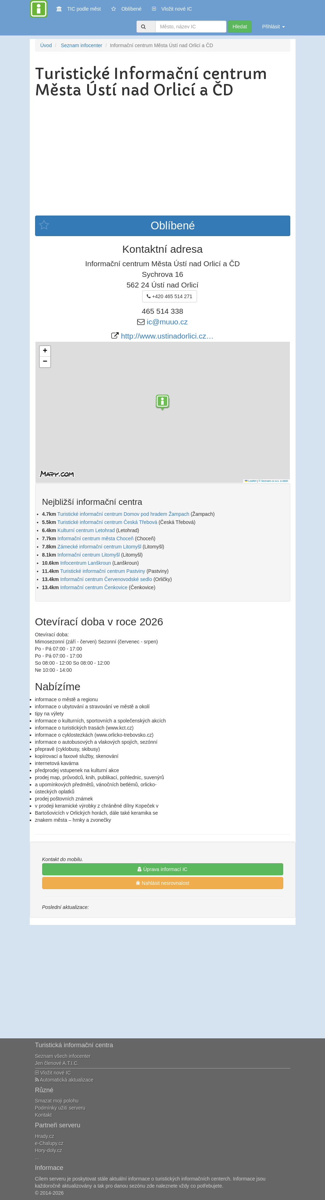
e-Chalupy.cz (49, 1143)
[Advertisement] (162, 155)
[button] (163, 403)
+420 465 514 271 (169, 296)
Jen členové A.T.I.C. (57, 1063)
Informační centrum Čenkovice (94, 587)
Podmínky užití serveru (60, 1108)
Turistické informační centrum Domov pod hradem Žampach (123, 514)
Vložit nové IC (172, 8)
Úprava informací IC (162, 869)
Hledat (239, 26)
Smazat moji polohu (57, 1101)
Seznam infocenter (81, 45)
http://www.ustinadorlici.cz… (167, 336)
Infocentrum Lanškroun (85, 563)
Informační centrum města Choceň (95, 538)
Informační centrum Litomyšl (88, 555)
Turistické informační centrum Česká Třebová (107, 522)
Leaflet (250, 480)
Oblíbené (126, 9)
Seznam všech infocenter (63, 1056)
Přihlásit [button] (273, 26)
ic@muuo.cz (167, 322)
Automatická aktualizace (64, 1080)
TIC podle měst (78, 8)
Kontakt (43, 1115)
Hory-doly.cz (48, 1150)
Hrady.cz (44, 1136)
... (37, 1157)
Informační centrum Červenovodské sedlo (106, 579)
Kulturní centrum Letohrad (86, 530)
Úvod (46, 45)
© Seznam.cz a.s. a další (273, 480)
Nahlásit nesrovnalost (162, 883)
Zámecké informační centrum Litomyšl (99, 546)
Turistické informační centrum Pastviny (102, 571)
